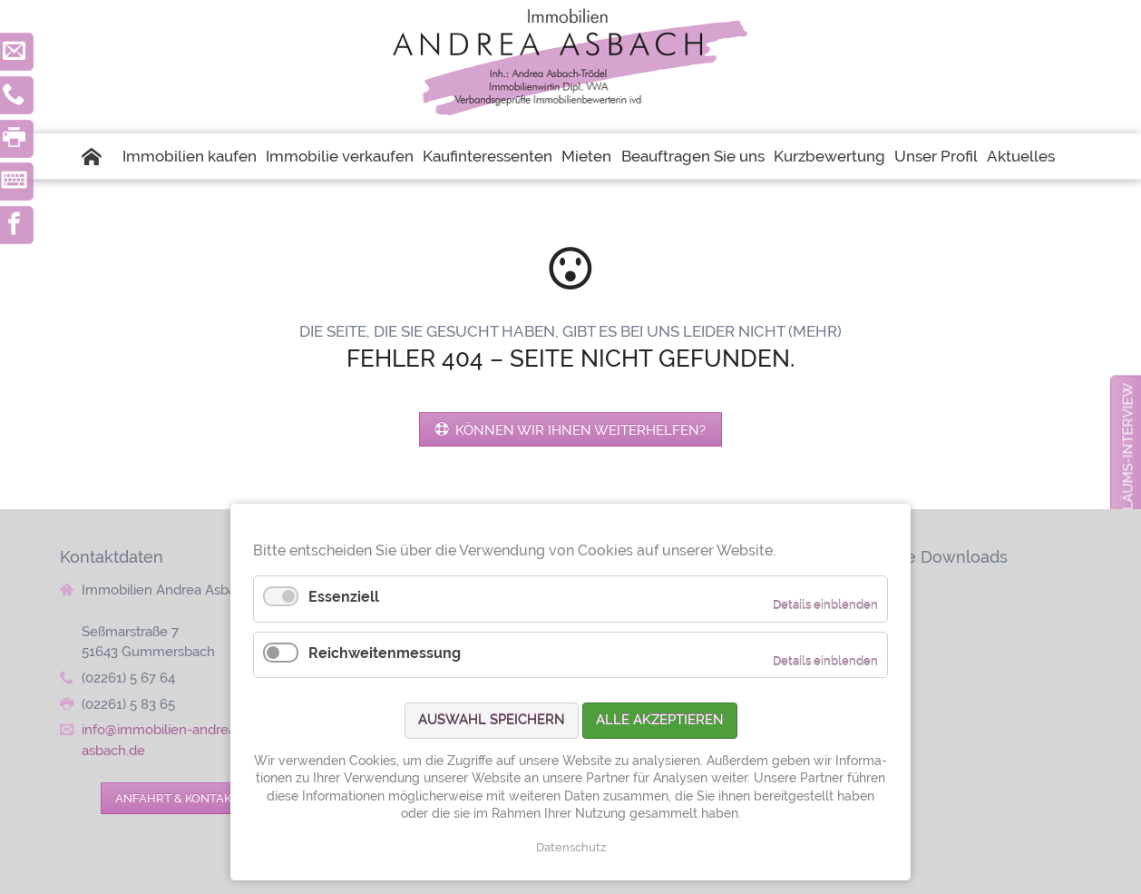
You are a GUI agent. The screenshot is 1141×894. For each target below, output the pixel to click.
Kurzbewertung (829, 156)
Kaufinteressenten (487, 156)
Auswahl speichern (491, 720)
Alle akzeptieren (660, 720)
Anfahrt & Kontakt (177, 798)
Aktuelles (1021, 156)
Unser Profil (936, 156)
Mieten (586, 156)
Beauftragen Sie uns (693, 156)
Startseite (100, 156)
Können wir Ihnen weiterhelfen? (579, 429)
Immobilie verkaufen (340, 156)
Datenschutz (571, 847)
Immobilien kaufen (189, 156)
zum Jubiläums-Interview (1128, 478)
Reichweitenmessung (384, 653)
